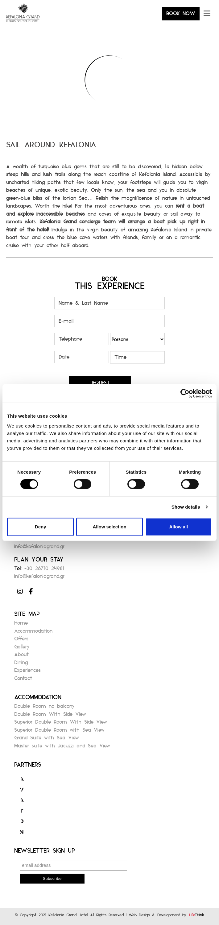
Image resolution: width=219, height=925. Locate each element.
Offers (21, 640)
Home (21, 625)
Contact (23, 680)
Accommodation (33, 633)
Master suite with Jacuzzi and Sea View (62, 747)
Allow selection (109, 526)
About (21, 656)
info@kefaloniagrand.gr (39, 548)
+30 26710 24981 (44, 570)
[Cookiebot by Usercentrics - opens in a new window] (185, 393)
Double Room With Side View (50, 716)
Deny (40, 526)
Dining (21, 664)
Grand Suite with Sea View (46, 739)
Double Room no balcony (44, 708)
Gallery (22, 648)
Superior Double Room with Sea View (59, 732)
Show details (185, 507)
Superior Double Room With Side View (60, 724)
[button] (207, 15)
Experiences (27, 672)
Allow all (178, 526)
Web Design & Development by (166, 916)
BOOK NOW (180, 15)
